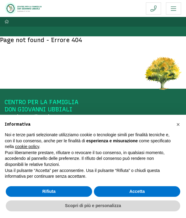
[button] (178, 124)
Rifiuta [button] (49, 191)
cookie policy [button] (27, 146)
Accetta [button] (137, 191)
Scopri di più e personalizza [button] (93, 205)
